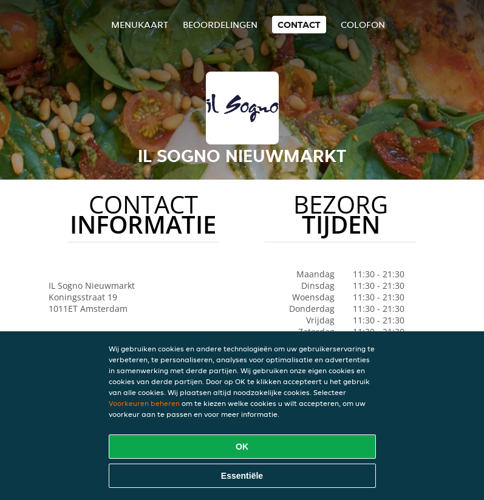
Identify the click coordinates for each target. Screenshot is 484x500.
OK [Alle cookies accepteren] (242, 446)
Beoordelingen (220, 24)
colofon (363, 24)
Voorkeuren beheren (144, 403)
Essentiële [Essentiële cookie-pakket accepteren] (242, 476)
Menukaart (139, 24)
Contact (299, 24)
